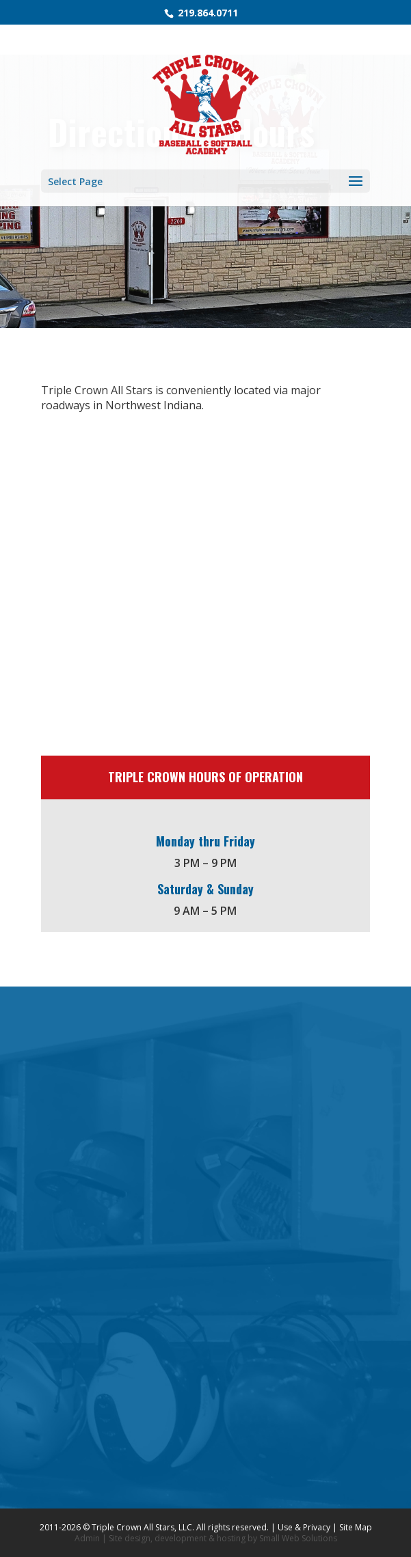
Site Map (355, 1527)
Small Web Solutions (298, 1538)
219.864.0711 (206, 12)
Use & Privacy (304, 1527)
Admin (87, 1538)
